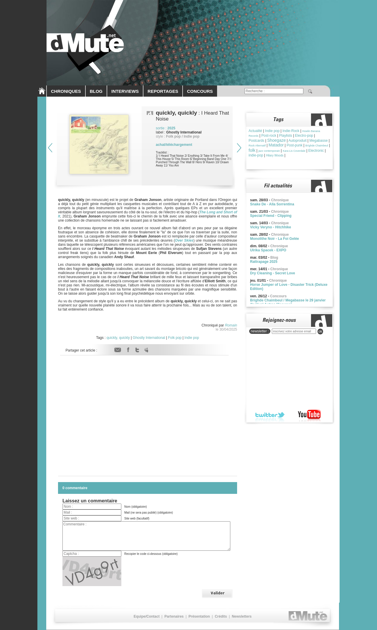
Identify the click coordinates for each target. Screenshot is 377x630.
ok (320, 331)
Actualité (255, 131)
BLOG (96, 91)
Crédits (221, 616)
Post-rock (268, 135)
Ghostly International (149, 338)
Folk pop (174, 338)
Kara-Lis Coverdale (294, 150)
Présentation (199, 616)
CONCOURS (200, 91)
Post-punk (294, 145)
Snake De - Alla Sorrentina (272, 204)
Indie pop (191, 338)
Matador (276, 145)
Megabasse (319, 140)
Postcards (256, 140)
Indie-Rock (290, 131)
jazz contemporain (269, 150)
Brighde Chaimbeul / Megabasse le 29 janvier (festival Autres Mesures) (288, 302)
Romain (231, 325)
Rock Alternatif (257, 145)
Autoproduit (297, 140)
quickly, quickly (118, 338)
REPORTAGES (163, 91)
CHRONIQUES (66, 91)
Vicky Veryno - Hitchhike (270, 227)
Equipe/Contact (147, 616)
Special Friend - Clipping (271, 216)
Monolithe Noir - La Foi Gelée (274, 239)
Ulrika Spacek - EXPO (268, 250)
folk (252, 150)
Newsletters (242, 616)
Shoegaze (276, 140)
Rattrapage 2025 (263, 262)
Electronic (316, 151)
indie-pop (256, 155)
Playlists (285, 135)
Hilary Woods (274, 155)
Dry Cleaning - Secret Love (272, 273)
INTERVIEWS (125, 91)
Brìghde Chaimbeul (316, 145)
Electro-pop (304, 135)
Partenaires (173, 616)
